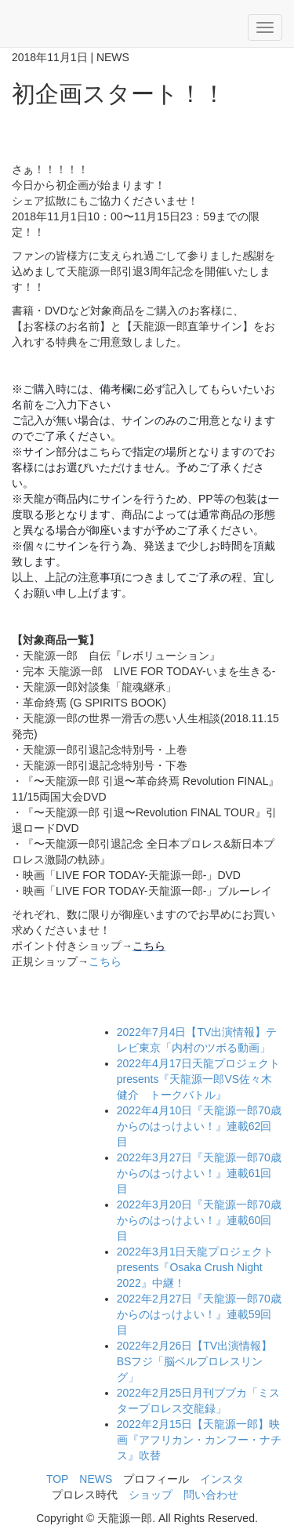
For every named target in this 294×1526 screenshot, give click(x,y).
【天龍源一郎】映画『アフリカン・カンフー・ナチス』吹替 (199, 1440)
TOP (57, 1479)
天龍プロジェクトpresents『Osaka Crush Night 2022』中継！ (195, 1267)
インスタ (222, 1479)
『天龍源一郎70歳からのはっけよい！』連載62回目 (199, 1126)
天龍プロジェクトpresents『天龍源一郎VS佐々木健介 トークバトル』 (199, 1079)
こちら (105, 961)
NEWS (95, 1479)
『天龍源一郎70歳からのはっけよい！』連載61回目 (199, 1173)
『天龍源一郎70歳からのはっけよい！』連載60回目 (199, 1220)
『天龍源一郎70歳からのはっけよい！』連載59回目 (199, 1314)
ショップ (150, 1494)
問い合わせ (210, 1494)
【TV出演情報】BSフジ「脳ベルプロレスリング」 (194, 1361)
